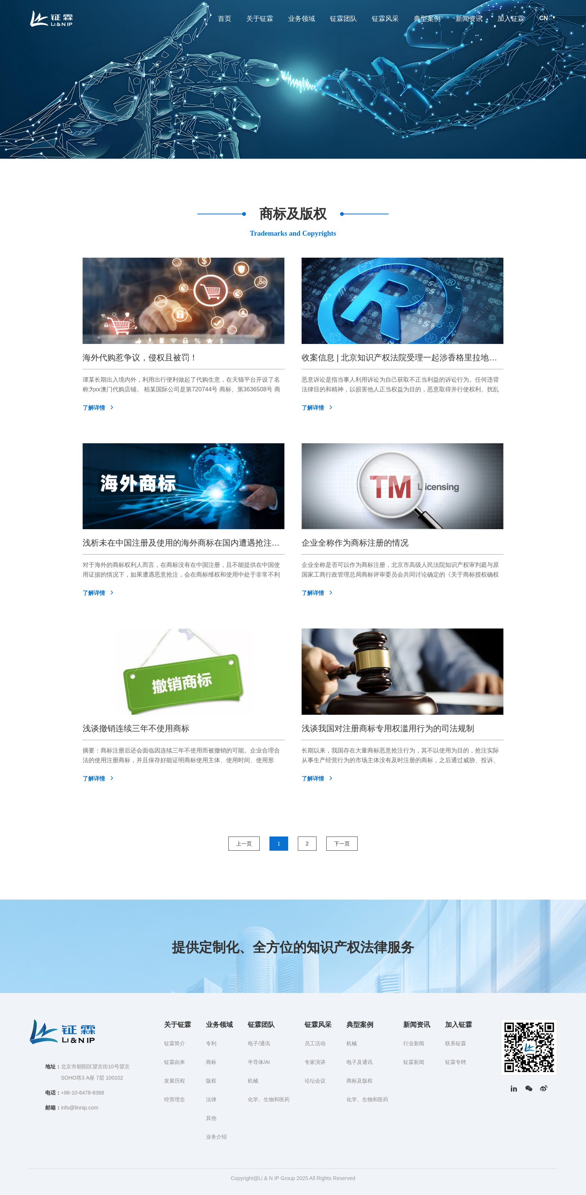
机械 (253, 1081)
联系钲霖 (455, 1043)
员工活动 (315, 1043)
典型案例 (427, 18)
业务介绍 (216, 1137)
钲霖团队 (343, 18)
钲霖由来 (174, 1062)
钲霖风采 (385, 18)
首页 (224, 18)
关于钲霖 (259, 18)
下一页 (342, 844)
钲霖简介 (174, 1043)
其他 (211, 1118)
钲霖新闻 (413, 1062)
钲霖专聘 (455, 1062)
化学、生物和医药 (269, 1099)
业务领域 (301, 18)
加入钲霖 (510, 18)
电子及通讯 (359, 1062)
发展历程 (174, 1081)
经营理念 (174, 1099)
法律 (211, 1099)
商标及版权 (359, 1081)
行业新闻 (413, 1043)
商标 (211, 1062)
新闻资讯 (469, 18)
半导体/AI (259, 1062)
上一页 (244, 844)
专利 (211, 1043)
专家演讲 (315, 1062)
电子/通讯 (259, 1043)
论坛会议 (315, 1081)
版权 (211, 1081)
